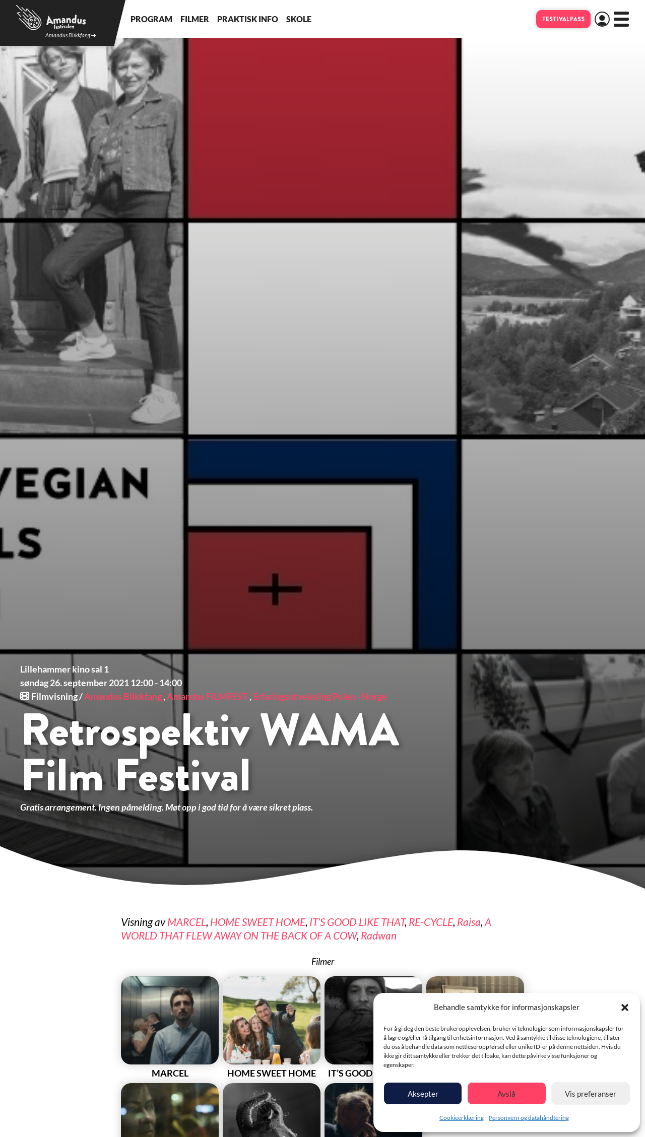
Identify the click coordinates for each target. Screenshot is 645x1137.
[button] (625, 1007)
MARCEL (186, 921)
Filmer (194, 19)
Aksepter (423, 1093)
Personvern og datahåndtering (529, 1117)
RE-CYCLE (431, 921)
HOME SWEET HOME (257, 921)
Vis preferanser (590, 1093)
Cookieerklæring (461, 1117)
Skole (298, 19)
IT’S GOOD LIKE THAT (357, 921)
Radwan (379, 935)
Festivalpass (563, 19)
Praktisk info (247, 19)
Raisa (469, 921)
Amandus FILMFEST (207, 696)
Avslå (506, 1093)
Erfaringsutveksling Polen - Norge (320, 696)
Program (151, 19)
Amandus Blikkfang (70, 35)
